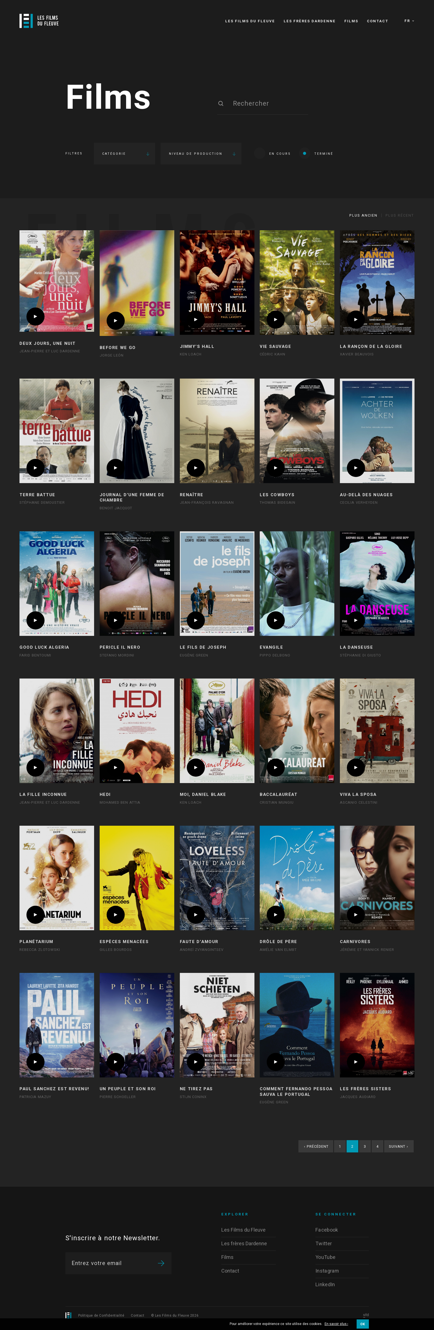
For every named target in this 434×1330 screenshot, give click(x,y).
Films (108, 98)
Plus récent (400, 215)
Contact (137, 1315)
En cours (272, 153)
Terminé (316, 153)
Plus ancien (363, 215)
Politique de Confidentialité (101, 1315)
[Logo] (38, 21)
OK (362, 1324)
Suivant (398, 1146)
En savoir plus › (336, 1324)
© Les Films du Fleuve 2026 (175, 1315)
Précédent (316, 1146)
